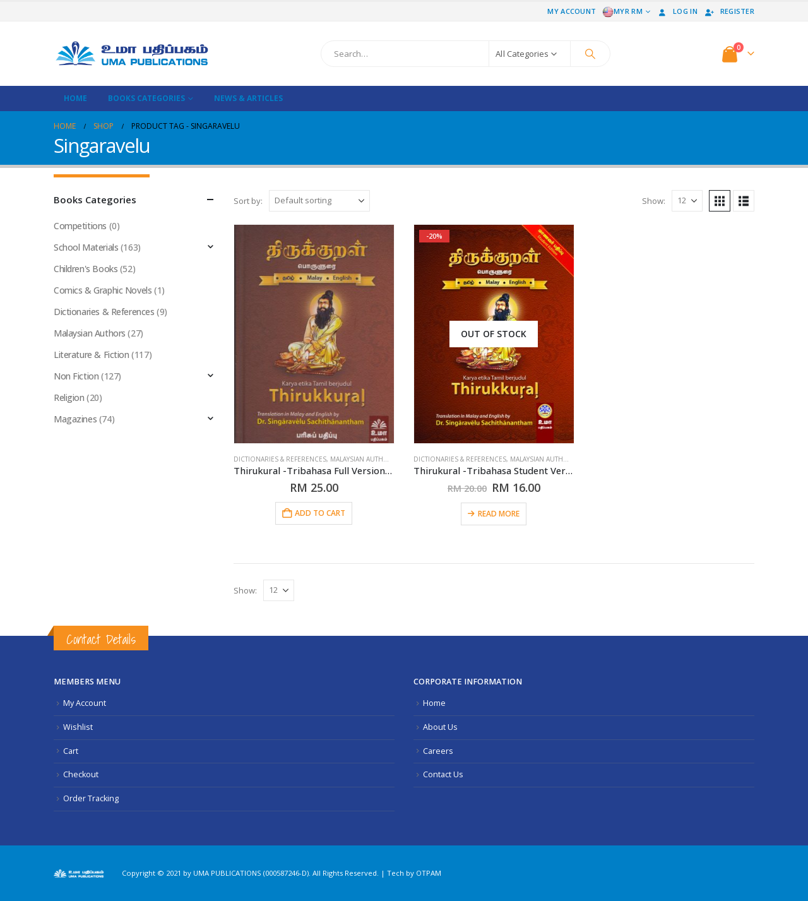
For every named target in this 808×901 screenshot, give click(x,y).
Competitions (80, 226)
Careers (438, 751)
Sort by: (248, 200)
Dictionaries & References (280, 459)
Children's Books (85, 269)
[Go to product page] (314, 334)
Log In (677, 11)
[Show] (687, 201)
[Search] (590, 53)
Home (75, 98)
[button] (719, 201)
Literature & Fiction (91, 355)
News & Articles (248, 98)
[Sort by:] (319, 201)
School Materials (86, 247)
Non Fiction (76, 376)
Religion (69, 397)
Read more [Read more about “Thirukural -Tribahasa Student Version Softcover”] (499, 513)
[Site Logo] (132, 54)
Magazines (75, 419)
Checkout (80, 774)
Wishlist (78, 727)
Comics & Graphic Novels (103, 290)
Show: (653, 200)
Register (729, 11)
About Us (440, 727)
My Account (571, 11)
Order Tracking (91, 798)
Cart (70, 751)
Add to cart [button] (320, 513)
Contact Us (443, 774)
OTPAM (428, 873)
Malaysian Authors (363, 459)
